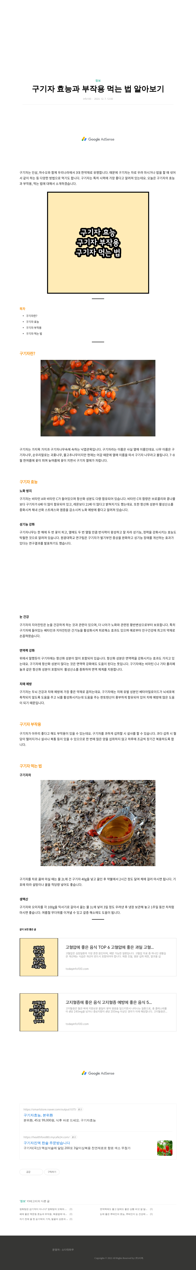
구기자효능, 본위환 (38, 1115)
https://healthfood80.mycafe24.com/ (47, 1137)
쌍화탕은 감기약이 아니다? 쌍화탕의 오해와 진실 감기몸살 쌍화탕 (44, 1209)
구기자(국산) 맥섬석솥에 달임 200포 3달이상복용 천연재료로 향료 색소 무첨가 (77, 1148)
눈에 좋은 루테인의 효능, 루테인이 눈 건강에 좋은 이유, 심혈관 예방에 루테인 (124, 1214)
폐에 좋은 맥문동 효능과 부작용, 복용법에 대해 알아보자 (44, 1214)
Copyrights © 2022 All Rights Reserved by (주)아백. (119, 1258)
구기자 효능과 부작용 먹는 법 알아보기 (98, 88)
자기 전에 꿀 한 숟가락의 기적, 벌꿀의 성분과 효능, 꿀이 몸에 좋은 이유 (44, 1219)
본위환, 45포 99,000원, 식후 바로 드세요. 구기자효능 (60, 1120)
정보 (98, 80)
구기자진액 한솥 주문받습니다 (47, 1142)
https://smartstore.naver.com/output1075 (50, 1109)
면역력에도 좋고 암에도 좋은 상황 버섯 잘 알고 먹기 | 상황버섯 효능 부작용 (124, 1209)
